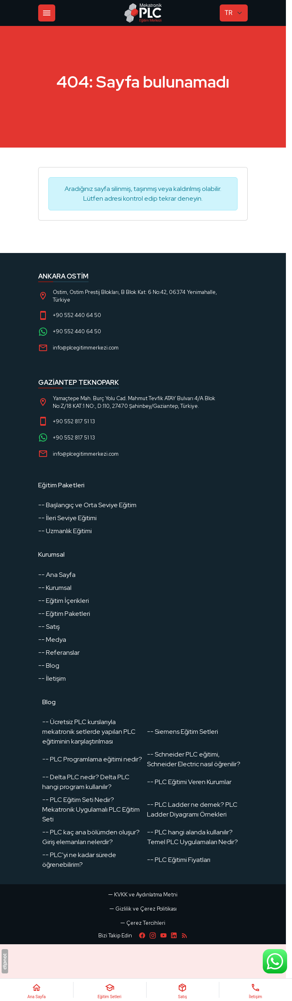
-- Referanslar (59, 652)
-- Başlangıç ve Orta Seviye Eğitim (87, 505)
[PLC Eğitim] (143, 13)
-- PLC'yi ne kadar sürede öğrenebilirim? (79, 860)
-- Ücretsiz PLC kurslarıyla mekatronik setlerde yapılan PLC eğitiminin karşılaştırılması (89, 732)
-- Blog (48, 665)
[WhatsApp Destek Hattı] (275, 961)
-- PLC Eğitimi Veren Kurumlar (189, 782)
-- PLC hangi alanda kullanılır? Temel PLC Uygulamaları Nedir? (192, 837)
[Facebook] (142, 935)
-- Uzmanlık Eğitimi (65, 531)
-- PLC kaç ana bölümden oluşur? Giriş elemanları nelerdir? (91, 837)
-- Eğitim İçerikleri (63, 600)
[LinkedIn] (173, 935)
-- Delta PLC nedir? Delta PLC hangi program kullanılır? (86, 782)
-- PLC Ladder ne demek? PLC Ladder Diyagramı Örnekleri (192, 809)
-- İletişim (52, 678)
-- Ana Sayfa (57, 574)
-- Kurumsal (54, 587)
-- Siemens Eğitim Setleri (182, 731)
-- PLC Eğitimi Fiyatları (178, 859)
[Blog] (184, 935)
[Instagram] (152, 935)
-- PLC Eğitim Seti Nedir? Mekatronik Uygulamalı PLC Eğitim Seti (91, 809)
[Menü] (46, 12)
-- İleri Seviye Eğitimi (67, 518)
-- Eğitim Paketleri (64, 613)
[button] (143, 923)
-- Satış (49, 626)
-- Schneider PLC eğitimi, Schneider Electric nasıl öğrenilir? (193, 759)
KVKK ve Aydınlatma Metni (145, 894)
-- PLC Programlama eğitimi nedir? (92, 759)
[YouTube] (163, 935)
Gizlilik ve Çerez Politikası (146, 908)
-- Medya (52, 639)
